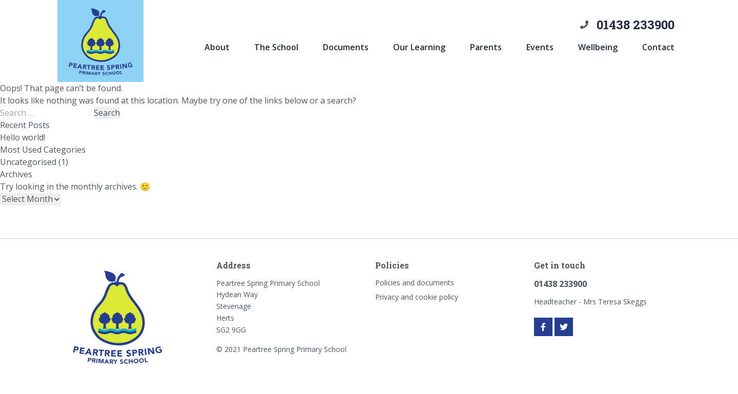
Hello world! (22, 137)
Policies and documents (414, 282)
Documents (345, 47)
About (217, 47)
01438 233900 (635, 24)
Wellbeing (598, 47)
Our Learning (419, 47)
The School (276, 47)
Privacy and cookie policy (416, 297)
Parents (486, 47)
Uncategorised (28, 162)
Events (540, 47)
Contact (658, 47)
